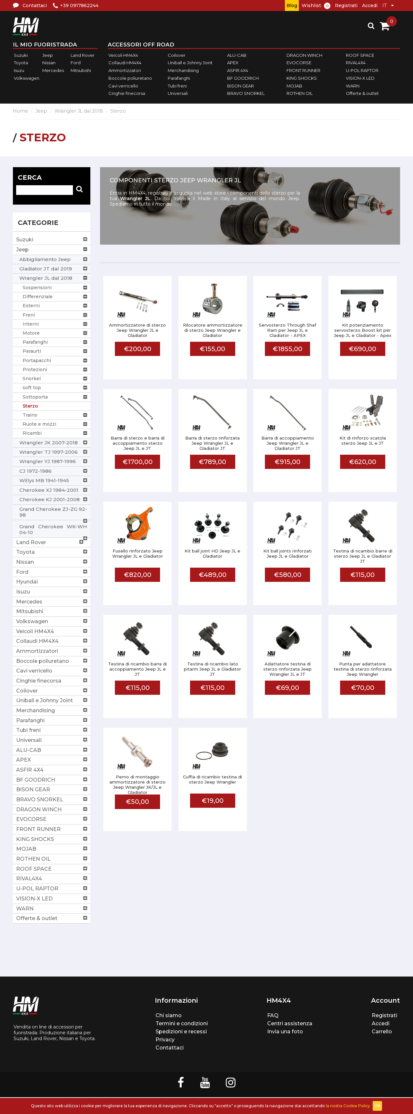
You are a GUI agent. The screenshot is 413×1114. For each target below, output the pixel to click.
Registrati (346, 5)
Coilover (177, 55)
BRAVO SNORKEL (246, 93)
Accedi (370, 5)
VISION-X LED (360, 78)
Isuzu (19, 70)
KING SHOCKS (302, 78)
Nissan (48, 63)
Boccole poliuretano (130, 78)
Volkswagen (26, 78)
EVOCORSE (299, 63)
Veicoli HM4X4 (123, 55)
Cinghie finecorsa (126, 93)
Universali (178, 93)
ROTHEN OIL (300, 93)
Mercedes (53, 70)
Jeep (47, 55)
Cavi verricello (123, 85)
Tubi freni (177, 85)
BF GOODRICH (243, 78)
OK (377, 1105)
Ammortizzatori (124, 70)
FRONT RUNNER (303, 70)
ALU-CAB (237, 55)
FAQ (272, 1015)
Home (20, 111)
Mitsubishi (81, 70)
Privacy (165, 1040)
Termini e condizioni (182, 1023)
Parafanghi (179, 78)
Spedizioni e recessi (181, 1031)
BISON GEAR (240, 85)
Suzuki (21, 55)
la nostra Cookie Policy (348, 1105)
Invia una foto (285, 1031)
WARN (352, 85)
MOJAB (294, 85)
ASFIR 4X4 (237, 70)
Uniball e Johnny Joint (190, 63)
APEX (232, 63)
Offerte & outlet (362, 93)
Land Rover (83, 55)
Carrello (382, 1031)
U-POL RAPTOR (362, 70)
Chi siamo (169, 1015)
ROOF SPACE (360, 55)
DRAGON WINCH (304, 55)
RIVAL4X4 (356, 63)
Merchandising (183, 70)
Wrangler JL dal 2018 (79, 111)
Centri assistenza (289, 1023)
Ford (76, 63)
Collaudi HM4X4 (124, 63)
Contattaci (170, 1048)
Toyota (21, 63)
